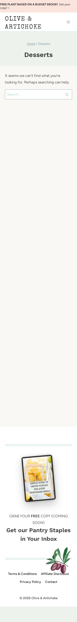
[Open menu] (68, 22)
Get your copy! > (35, 6)
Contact (51, 582)
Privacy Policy (30, 582)
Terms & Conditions (22, 574)
